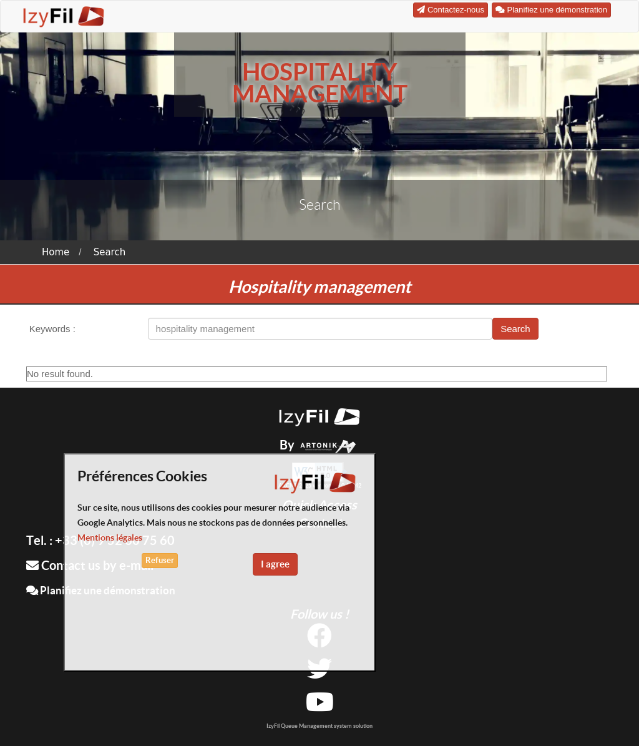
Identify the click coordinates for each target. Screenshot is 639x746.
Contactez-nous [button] (450, 9)
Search (110, 252)
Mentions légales (109, 537)
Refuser (159, 560)
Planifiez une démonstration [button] (551, 9)
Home (55, 252)
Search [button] (515, 328)
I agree (275, 564)
